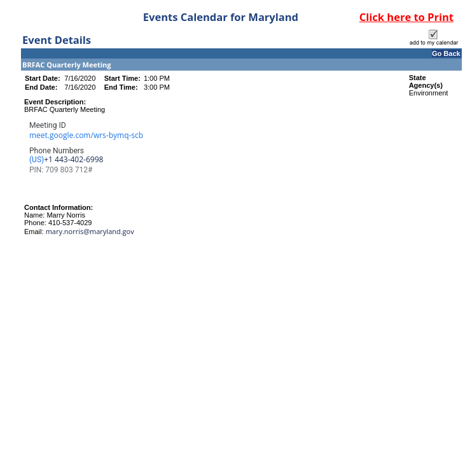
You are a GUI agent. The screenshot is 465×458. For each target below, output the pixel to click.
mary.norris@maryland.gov (90, 231)
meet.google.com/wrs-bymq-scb (86, 135)
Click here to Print (406, 17)
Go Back (446, 53)
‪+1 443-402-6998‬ (73, 159)
